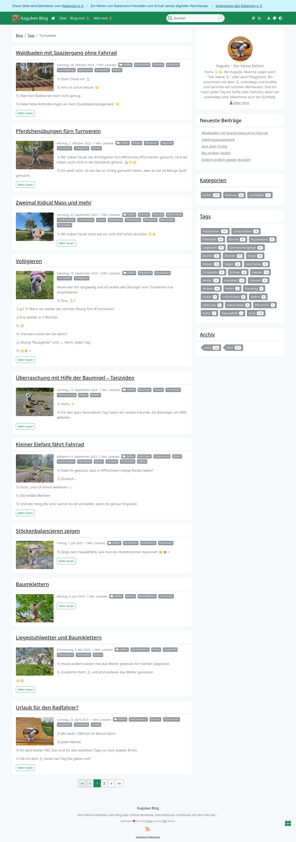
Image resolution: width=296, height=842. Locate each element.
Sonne (210, 297)
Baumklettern (32, 584)
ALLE (256, 313)
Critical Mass (233, 297)
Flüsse (156, 649)
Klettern (158, 64)
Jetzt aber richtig (214, 146)
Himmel (259, 280)
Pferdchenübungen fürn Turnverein (58, 130)
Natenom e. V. (73, 6)
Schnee (238, 272)
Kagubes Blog (30, 18)
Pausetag (254, 288)
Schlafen (112, 461)
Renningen (167, 220)
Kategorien (213, 180)
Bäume (130, 596)
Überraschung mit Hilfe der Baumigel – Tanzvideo (75, 377)
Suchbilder (260, 195)
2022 (233, 348)
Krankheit (173, 64)
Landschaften (66, 220)
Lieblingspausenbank (218, 139)
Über (63, 18)
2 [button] (104, 783)
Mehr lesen (25, 113)
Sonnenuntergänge (246, 248)
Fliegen (136, 143)
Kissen (177, 456)
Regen (232, 264)
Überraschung (67, 395)
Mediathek (115, 220)
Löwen (101, 220)
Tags (31, 35)
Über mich (239, 103)
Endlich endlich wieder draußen (226, 159)
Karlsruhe (212, 305)
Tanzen (158, 389)
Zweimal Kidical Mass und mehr (54, 202)
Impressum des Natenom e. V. (239, 6)
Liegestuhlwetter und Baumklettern (59, 637)
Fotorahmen (162, 456)
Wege (255, 256)
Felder (232, 288)
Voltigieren (81, 148)
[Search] (199, 18)
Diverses (234, 195)
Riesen (99, 461)
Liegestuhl (170, 649)
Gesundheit (142, 64)
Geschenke (257, 264)
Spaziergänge (66, 70)
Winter (211, 280)
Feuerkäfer (130, 543)
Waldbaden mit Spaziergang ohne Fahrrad (66, 52)
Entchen (144, 214)
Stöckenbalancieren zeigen (48, 530)
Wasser (260, 272)
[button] (269, 18)
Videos (83, 395)
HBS (164, 821)
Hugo (149, 821)
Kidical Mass (174, 214)
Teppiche (167, 143)
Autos (209, 313)
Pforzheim (150, 220)
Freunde (158, 214)
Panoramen (133, 220)
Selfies (125, 64)
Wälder (117, 70)
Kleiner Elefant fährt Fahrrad (50, 444)
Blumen (155, 719)
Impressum (141, 837)
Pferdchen (151, 143)
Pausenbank (65, 654)
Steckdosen (162, 273)
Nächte (237, 239)
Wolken (211, 288)
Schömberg (148, 543)
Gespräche (64, 724)
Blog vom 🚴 (80, 18)
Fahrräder (144, 456)
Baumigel (144, 389)
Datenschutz (154, 837)
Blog (19, 35)
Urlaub (96, 724)
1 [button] (97, 783)
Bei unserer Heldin (216, 153)
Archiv (207, 334)
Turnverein (102, 70)
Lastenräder (85, 220)
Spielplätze (85, 70)
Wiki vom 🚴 (103, 18)
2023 (211, 348)
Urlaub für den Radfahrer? (47, 707)
